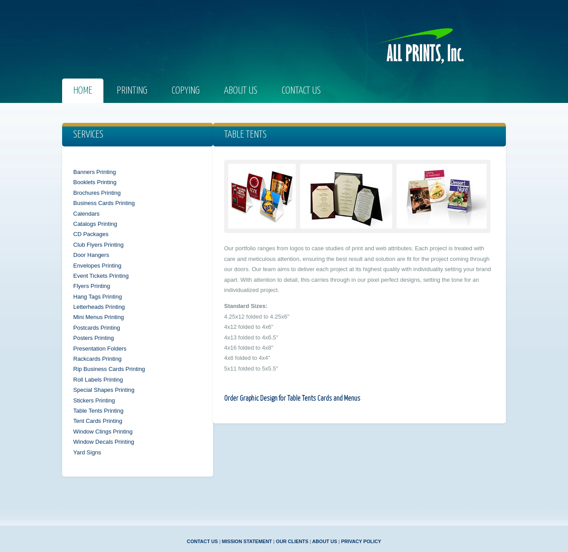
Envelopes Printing (97, 265)
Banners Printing (94, 172)
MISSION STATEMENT (247, 541)
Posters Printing (93, 338)
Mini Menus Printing (98, 317)
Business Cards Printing (104, 203)
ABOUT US (324, 541)
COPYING (186, 91)
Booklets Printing (95, 182)
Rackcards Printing (97, 358)
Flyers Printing (91, 286)
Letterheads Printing (99, 307)
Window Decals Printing (103, 441)
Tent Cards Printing (97, 421)
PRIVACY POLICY (361, 541)
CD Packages (90, 234)
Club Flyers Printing (98, 244)
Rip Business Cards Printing (109, 369)
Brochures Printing (97, 192)
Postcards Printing (96, 327)
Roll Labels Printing (98, 379)
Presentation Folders (99, 348)
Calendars (86, 213)
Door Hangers (91, 255)
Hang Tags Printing (97, 296)
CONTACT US (202, 541)
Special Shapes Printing (103, 389)
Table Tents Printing (98, 410)
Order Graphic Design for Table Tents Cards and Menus (292, 398)
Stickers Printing (94, 400)
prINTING (132, 91)
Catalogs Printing (95, 224)
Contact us (301, 91)
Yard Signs (87, 452)
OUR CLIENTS (292, 541)
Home (82, 91)
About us (240, 91)
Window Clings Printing (103, 431)
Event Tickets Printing (101, 275)
